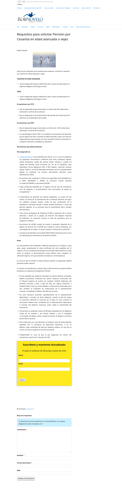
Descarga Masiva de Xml (33, 8)
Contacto (96, 8)
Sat (18, 27)
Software (25, 27)
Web (18, 470)
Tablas (33, 27)
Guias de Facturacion (83, 27)
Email (21, 364)
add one (30, 409)
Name (21, 355)
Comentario (22, 430)
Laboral (23, 1)
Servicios (76, 8)
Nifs (71, 27)
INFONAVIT (56, 27)
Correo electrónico (24, 463)
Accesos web (48, 8)
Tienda (19, 8)
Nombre (20, 455)
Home (19, 1)
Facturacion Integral (63, 8)
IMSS (47, 27)
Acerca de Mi (86, 8)
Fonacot (40, 27)
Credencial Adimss (26, 157)
